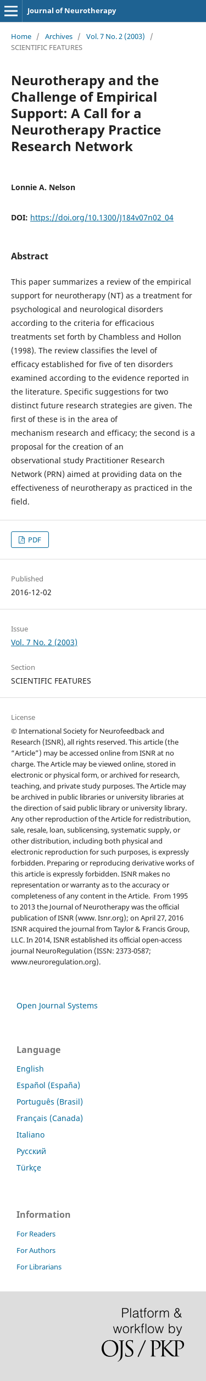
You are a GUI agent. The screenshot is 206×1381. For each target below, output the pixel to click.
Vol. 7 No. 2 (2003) (115, 36)
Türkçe (28, 1167)
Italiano (30, 1134)
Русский (31, 1151)
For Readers (35, 1234)
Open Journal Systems (57, 1005)
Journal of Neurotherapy (71, 10)
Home (21, 36)
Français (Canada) (49, 1118)
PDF (33, 540)
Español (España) (48, 1085)
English (30, 1068)
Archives (59, 36)
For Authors (35, 1250)
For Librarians (39, 1267)
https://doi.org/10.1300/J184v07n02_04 (102, 217)
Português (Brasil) (49, 1101)
